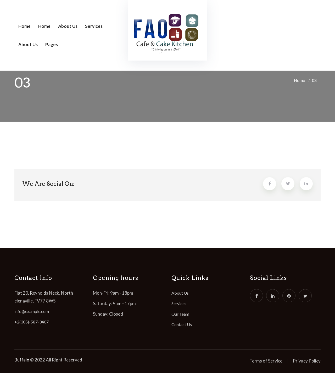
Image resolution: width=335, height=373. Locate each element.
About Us (67, 26)
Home (24, 26)
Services (94, 26)
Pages (51, 44)
